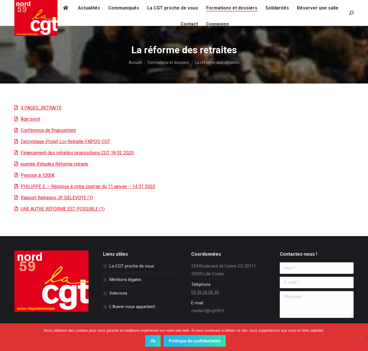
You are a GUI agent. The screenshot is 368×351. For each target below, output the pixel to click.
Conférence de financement (48, 130)
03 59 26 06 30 (205, 292)
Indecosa (118, 293)
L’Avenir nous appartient (132, 306)
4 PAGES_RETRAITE (41, 108)
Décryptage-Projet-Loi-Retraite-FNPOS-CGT (65, 141)
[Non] (361, 337)
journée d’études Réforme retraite (54, 164)
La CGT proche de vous (132, 266)
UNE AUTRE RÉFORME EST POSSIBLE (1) (63, 209)
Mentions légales (125, 279)
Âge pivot (30, 119)
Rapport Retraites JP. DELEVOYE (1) (57, 197)
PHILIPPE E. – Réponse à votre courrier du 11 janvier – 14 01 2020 (88, 186)
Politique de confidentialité (195, 341)
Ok (153, 341)
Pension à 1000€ (38, 175)
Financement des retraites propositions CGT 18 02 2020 (77, 152)
